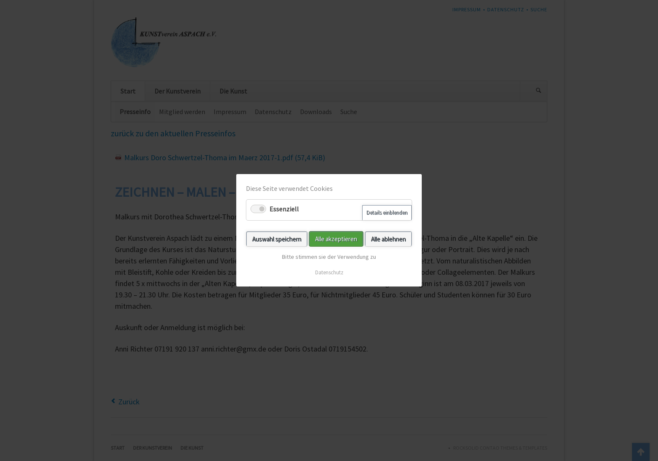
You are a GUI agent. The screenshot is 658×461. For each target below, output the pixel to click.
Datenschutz (329, 272)
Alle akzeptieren (336, 239)
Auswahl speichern (276, 239)
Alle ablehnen (388, 239)
